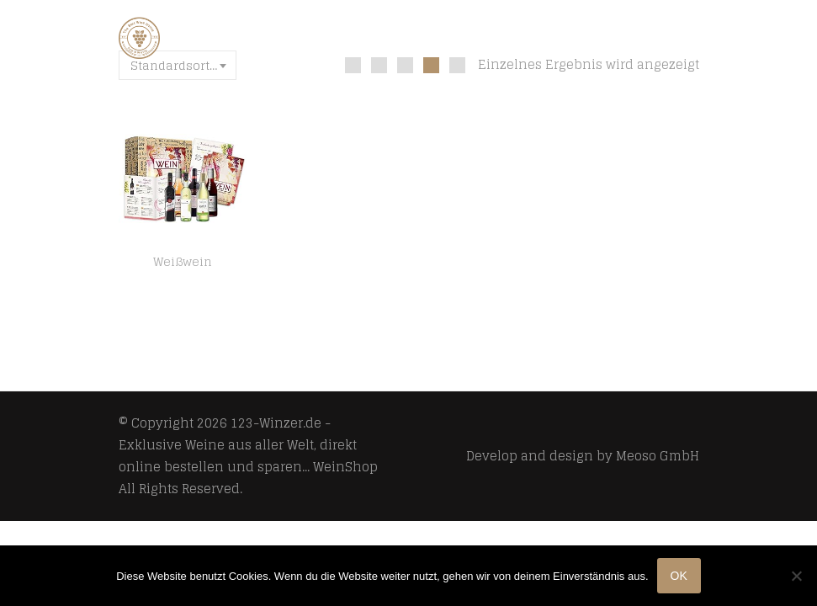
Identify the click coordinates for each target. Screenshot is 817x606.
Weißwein (182, 261)
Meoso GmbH (657, 455)
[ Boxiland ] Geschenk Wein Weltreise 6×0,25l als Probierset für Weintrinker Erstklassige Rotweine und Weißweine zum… (182, 282)
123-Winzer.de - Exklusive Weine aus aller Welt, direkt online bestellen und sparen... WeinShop (248, 445)
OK (679, 575)
